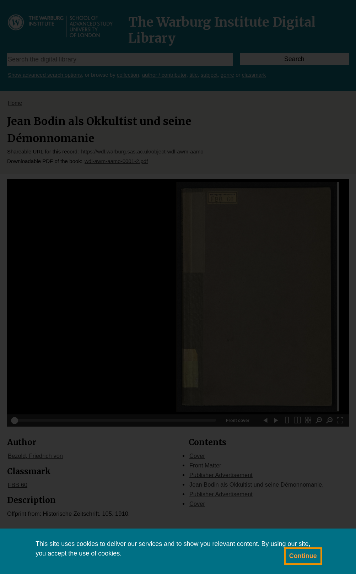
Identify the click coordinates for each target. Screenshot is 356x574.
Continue (303, 555)
